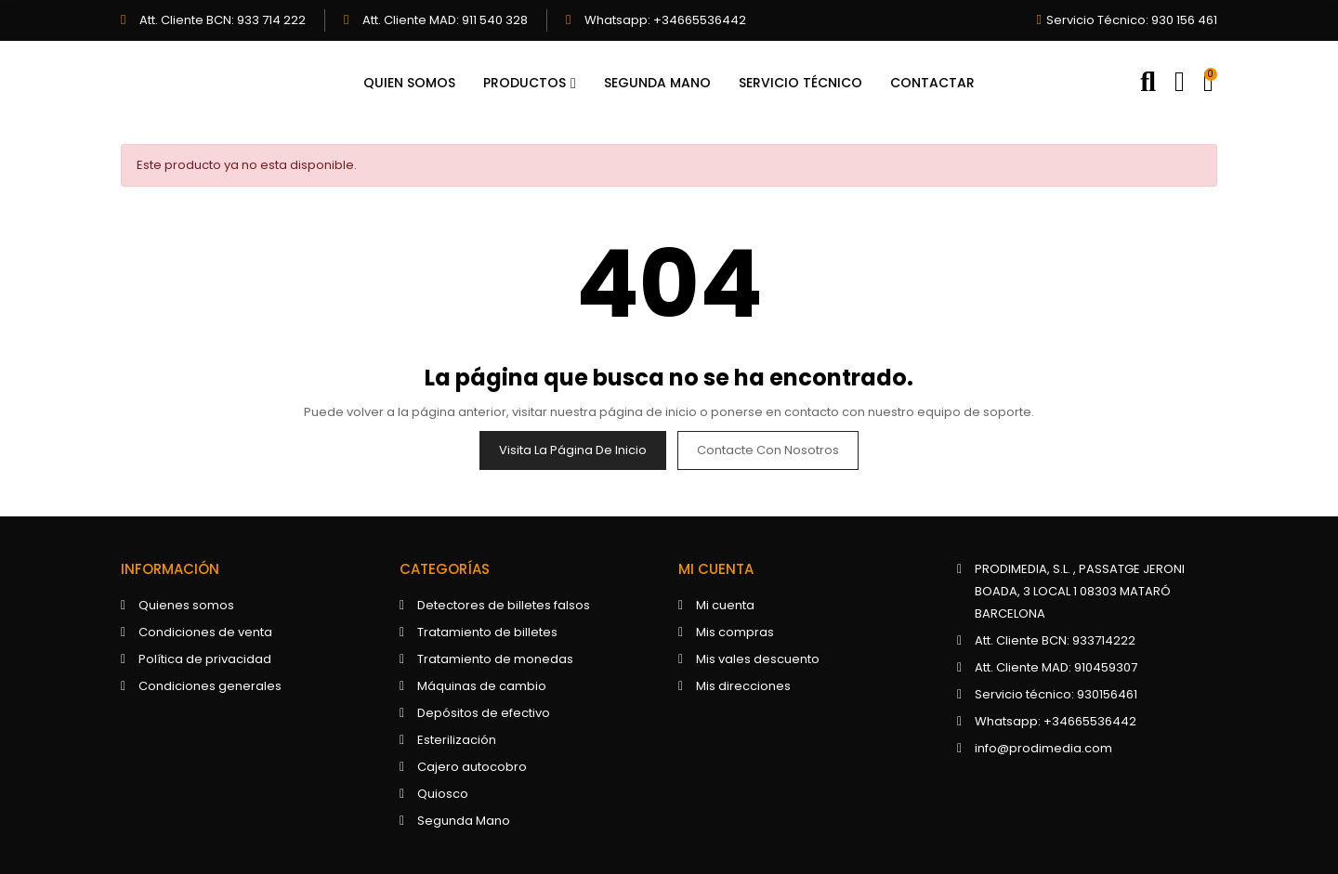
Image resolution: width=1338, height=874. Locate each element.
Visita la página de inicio (573, 450)
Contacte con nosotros (768, 450)
